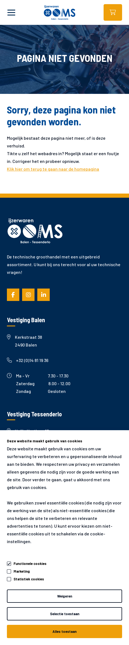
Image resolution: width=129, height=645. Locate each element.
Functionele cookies (30, 563)
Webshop (113, 12)
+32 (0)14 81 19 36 (27, 360)
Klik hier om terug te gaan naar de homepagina (53, 168)
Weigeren (64, 596)
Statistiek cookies (29, 579)
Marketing (22, 571)
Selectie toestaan (64, 614)
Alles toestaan (64, 631)
